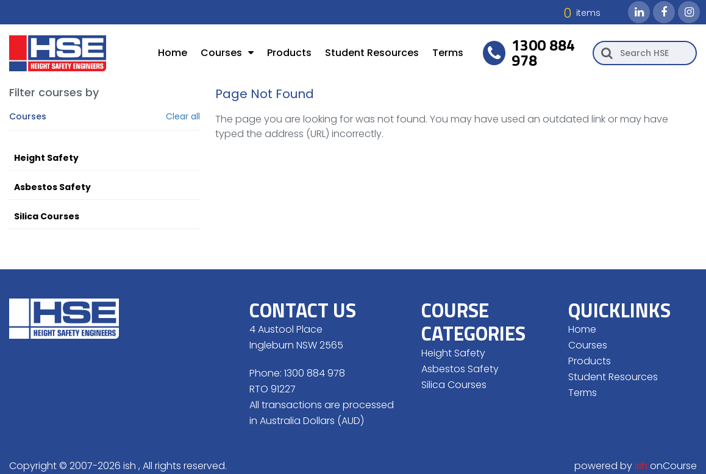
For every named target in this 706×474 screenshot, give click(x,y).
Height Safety (46, 158)
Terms (447, 53)
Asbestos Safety (52, 187)
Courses (227, 53)
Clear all (183, 116)
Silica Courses (46, 216)
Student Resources (372, 53)
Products (289, 53)
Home (172, 53)
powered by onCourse (635, 466)
